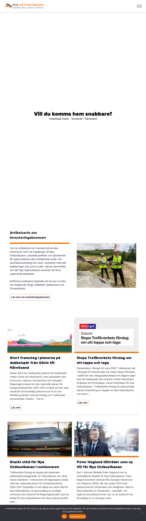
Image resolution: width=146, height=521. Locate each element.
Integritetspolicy (77, 516)
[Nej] (142, 512)
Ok (64, 516)
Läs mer (16, 407)
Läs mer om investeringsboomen (30, 297)
